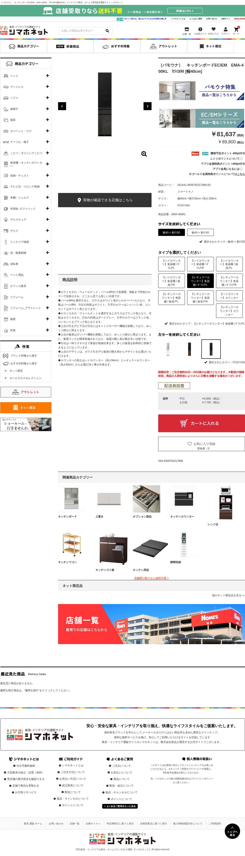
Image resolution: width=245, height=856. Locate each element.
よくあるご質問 (196, 19)
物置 (13, 319)
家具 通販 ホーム (33, 823)
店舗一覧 (74, 823)
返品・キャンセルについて (73, 798)
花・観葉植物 (18, 252)
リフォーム (17, 297)
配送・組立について (121, 785)
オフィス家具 (18, 286)
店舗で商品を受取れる (25, 785)
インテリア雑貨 (19, 241)
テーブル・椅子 (19, 142)
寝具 (13, 120)
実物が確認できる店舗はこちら (105, 200)
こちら (241, 174)
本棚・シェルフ (19, 197)
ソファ (14, 97)
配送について (73, 792)
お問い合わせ (211, 19)
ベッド (14, 75)
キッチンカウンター (182, 516)
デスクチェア (18, 219)
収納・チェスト (19, 175)
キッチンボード (67, 516)
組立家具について (72, 785)
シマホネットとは (178, 19)
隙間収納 (175, 562)
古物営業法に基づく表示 (153, 823)
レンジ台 (213, 524)
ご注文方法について (73, 772)
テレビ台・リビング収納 (25, 186)
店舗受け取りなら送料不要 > (151, 578)
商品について (121, 779)
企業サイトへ (93, 823)
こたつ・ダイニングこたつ (26, 153)
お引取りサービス (25, 792)
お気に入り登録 (204, 444)
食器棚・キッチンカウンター (26, 164)
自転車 (14, 264)
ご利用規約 (215, 823)
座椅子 (14, 109)
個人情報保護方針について (187, 823)
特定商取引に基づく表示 (120, 823)
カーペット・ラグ (21, 131)
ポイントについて (72, 805)
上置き (99, 516)
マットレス (17, 86)
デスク (14, 230)
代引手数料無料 (25, 765)
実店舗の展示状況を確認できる (26, 779)
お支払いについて (121, 772)
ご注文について (121, 765)
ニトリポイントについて (226, 158)
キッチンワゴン (67, 562)
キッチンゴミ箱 (104, 570)
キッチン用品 (141, 570)
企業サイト (225, 19)
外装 (13, 330)
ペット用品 (17, 274)
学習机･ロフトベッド (23, 208)
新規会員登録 (239, 19)
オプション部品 (142, 516)
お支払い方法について (72, 778)
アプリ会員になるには (228, 168)
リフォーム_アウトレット (25, 308)
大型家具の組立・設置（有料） (26, 772)
